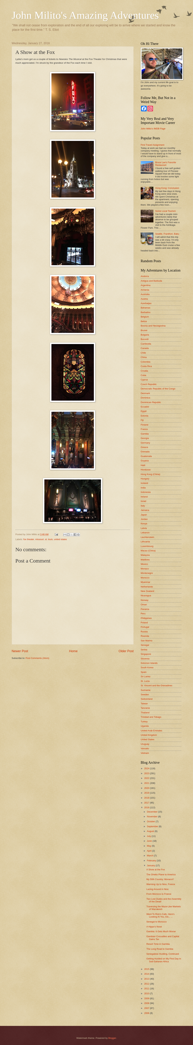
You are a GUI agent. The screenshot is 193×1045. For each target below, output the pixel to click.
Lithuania (145, 541)
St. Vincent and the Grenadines (156, 685)
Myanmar (145, 582)
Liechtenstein (147, 537)
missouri (39, 539)
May (149, 846)
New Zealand (147, 591)
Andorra (145, 276)
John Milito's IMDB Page (153, 128)
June (150, 841)
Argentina (145, 285)
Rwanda (145, 636)
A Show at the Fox (155, 869)
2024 (147, 768)
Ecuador (145, 406)
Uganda (145, 726)
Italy (143, 505)
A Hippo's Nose (154, 926)
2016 (147, 807)
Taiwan (144, 703)
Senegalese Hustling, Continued (162, 954)
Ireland (144, 496)
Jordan (144, 519)
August (151, 831)
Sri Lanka (145, 676)
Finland (144, 424)
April (149, 850)
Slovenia (145, 658)
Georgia (145, 438)
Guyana (145, 460)
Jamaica (145, 510)
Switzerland (147, 699)
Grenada (145, 451)
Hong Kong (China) (150, 474)
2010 (147, 993)
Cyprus (144, 379)
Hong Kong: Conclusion (167, 188)
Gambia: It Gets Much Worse (161, 931)
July (149, 836)
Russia (144, 631)
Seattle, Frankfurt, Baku (167, 233)
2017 (147, 802)
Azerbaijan (146, 303)
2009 (147, 998)
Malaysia (145, 555)
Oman (144, 604)
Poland (144, 622)
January (151, 865)
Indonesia (146, 492)
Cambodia (146, 343)
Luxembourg (147, 546)
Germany (145, 442)
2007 (147, 1008)
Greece (144, 447)
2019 (147, 792)
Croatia (144, 370)
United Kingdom (149, 735)
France (144, 429)
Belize (144, 321)
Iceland (144, 483)
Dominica (145, 397)
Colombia (145, 361)
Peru (143, 613)
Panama (145, 609)
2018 (147, 797)
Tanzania (145, 708)
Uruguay (145, 744)
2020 (147, 788)
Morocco (145, 577)
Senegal (145, 645)
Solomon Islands (149, 663)
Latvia (144, 528)
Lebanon (145, 532)
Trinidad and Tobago (151, 717)
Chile (143, 352)
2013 (147, 978)
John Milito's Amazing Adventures (85, 15)
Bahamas (145, 307)
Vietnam (145, 753)
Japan (144, 514)
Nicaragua (146, 595)
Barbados (145, 312)
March (150, 855)
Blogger (112, 1038)
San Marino (146, 640)
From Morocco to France (158, 894)
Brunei (144, 330)
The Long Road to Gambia (159, 949)
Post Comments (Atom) (37, 658)
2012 (147, 983)
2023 (147, 773)
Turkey (144, 721)
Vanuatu (145, 748)
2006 (147, 1013)
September (153, 826)
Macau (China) (148, 550)
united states (60, 539)
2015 (147, 969)
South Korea (147, 667)
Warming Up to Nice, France (160, 884)
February (152, 860)
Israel (143, 501)
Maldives (145, 559)
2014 (147, 974)
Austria (144, 299)
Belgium (145, 316)
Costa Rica (146, 366)
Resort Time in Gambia (158, 944)
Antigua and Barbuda (151, 281)
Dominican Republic (151, 402)
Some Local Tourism (165, 211)
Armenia (145, 290)
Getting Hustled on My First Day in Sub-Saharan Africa (163, 960)
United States (147, 739)
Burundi (144, 339)
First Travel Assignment (152, 145)
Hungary (145, 478)
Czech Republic (149, 384)
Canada (145, 348)
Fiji (142, 420)
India (143, 487)
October (151, 821)
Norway (144, 600)
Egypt (144, 411)
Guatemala (146, 456)
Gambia (145, 433)
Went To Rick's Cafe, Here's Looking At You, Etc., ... (160, 915)
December (152, 811)
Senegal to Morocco (156, 921)
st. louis (49, 539)
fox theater (28, 539)
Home (73, 651)
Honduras (146, 469)
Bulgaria (145, 334)
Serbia (144, 649)
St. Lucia (145, 681)
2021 (147, 783)
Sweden (145, 694)
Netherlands (147, 586)
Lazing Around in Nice (157, 889)
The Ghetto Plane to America (161, 874)
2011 (147, 988)
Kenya (144, 523)
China (144, 357)
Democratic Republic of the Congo (158, 388)
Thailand (145, 712)
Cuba (143, 375)
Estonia (144, 415)
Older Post (126, 651)
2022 (147, 778)
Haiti (143, 465)
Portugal (145, 627)
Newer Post (20, 651)
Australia (145, 294)
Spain (144, 672)
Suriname (145, 690)
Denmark (145, 393)
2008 (147, 1003)
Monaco (145, 568)
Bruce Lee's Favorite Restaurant (165, 163)
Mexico (144, 564)
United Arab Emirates (151, 730)
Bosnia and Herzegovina (153, 325)
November (152, 816)
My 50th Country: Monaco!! (160, 879)
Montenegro (147, 573)
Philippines (146, 618)
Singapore (146, 654)
